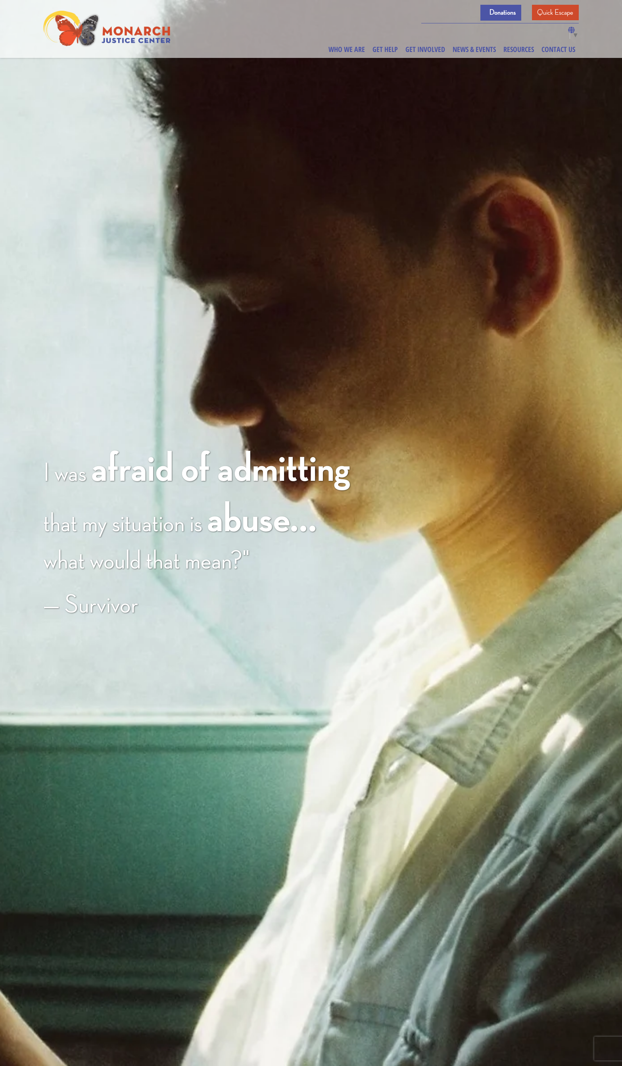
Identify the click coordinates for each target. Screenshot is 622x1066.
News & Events (474, 49)
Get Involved (425, 49)
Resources (518, 49)
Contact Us (558, 49)
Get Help (385, 49)
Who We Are (346, 49)
